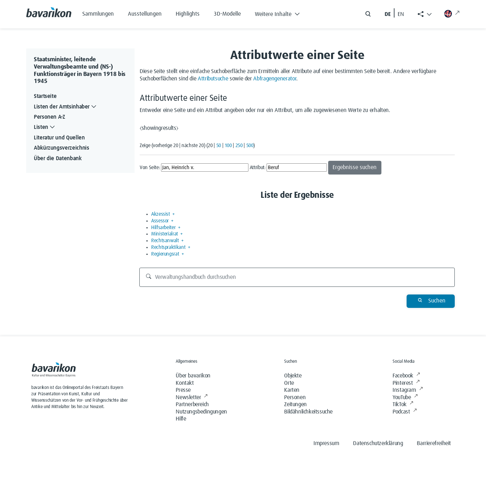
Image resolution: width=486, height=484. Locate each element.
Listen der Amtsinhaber (66, 107)
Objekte (292, 376)
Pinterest (406, 383)
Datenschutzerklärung (378, 443)
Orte (289, 383)
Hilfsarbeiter (163, 227)
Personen (295, 397)
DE (388, 14)
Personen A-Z (49, 117)
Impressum (326, 443)
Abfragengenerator (274, 79)
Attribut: (258, 167)
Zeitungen (295, 404)
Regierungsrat (165, 254)
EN (401, 14)
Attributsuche (213, 79)
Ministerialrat (164, 233)
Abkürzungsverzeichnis (61, 148)
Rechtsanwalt (165, 240)
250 (239, 145)
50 (218, 145)
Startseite (45, 96)
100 (228, 145)
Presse (183, 390)
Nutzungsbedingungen (201, 412)
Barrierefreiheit (434, 443)
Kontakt (185, 383)
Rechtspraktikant (168, 247)
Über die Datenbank (58, 158)
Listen (45, 127)
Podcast (404, 412)
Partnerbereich (192, 404)
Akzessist (160, 214)
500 (250, 145)
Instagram (408, 390)
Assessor (160, 220)
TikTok (403, 404)
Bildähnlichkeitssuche (308, 412)
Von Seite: (150, 167)
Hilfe (181, 419)
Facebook (406, 376)
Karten (291, 390)
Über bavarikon (193, 376)
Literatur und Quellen (59, 138)
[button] (282, 12)
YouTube (405, 397)
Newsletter (192, 397)
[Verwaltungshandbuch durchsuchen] (297, 277)
